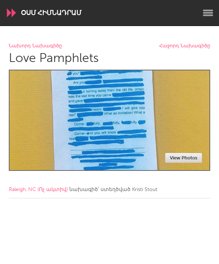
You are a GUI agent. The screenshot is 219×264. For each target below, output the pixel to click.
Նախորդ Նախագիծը (35, 46)
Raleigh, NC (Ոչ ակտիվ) (38, 189)
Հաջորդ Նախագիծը (184, 46)
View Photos (183, 158)
